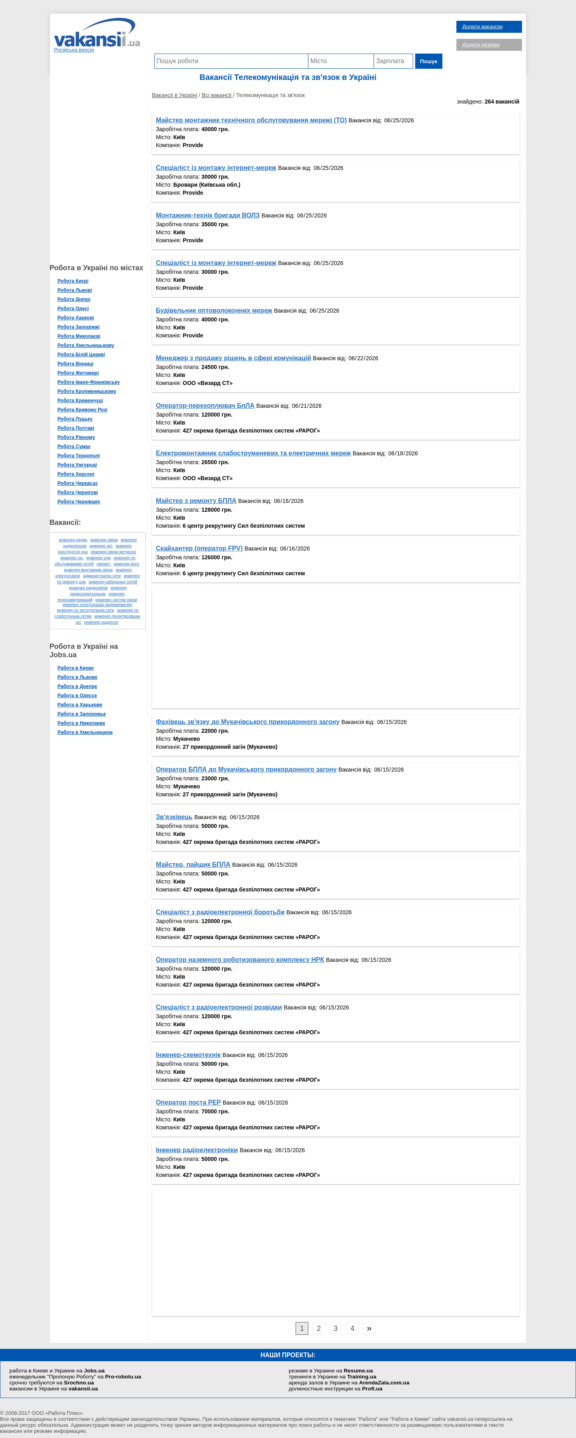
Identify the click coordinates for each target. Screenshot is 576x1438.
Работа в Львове (80, 677)
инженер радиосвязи (91, 588)
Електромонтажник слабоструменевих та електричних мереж (256, 453)
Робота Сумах (76, 446)
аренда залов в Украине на (349, 1383)
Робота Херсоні (78, 474)
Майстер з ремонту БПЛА (198, 500)
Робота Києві (75, 281)
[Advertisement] (298, 36)
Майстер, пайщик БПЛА (195, 864)
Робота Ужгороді (80, 465)
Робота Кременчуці (83, 400)
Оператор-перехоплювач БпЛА (207, 405)
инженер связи (106, 540)
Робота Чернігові (80, 492)
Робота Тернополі (81, 456)
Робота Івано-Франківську (91, 382)
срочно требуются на (52, 1383)
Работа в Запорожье (84, 714)
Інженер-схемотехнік (190, 1054)
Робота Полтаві (78, 428)
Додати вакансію (482, 27)
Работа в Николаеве (84, 723)
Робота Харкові (78, 318)
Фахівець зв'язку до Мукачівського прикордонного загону (250, 721)
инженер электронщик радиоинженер (100, 604)
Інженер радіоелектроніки (199, 1150)
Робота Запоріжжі (81, 327)
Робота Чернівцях (81, 502)
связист (106, 564)
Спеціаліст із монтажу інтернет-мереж (218, 167)
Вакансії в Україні (177, 95)
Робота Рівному (79, 437)
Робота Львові (77, 290)
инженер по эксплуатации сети (88, 610)
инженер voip (101, 558)
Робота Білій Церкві (84, 354)
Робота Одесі (76, 308)
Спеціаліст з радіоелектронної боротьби (222, 912)
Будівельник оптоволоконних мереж (216, 310)
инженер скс (74, 558)
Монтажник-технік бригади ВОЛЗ (210, 215)
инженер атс (103, 546)
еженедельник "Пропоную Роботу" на (75, 1377)
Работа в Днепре (80, 686)
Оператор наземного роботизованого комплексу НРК (242, 959)
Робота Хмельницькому (88, 345)
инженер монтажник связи (90, 570)
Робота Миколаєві (81, 336)
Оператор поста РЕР (191, 1102)
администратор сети (104, 576)
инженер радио (76, 540)
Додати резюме (481, 45)
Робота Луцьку (77, 419)
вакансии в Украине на (54, 1389)
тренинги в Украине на (332, 1377)
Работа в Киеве (78, 668)
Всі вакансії (220, 95)
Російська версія (74, 50)
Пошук (429, 61)
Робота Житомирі (80, 373)
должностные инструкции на (335, 1389)
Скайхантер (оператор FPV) (201, 548)
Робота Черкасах (80, 483)
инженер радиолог (104, 622)
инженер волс (129, 564)
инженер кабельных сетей (115, 582)
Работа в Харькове (82, 705)
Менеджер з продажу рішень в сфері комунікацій (236, 358)
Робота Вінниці (78, 364)
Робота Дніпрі (76, 299)
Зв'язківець (176, 817)
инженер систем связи (119, 600)
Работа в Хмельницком (87, 732)
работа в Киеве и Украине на (57, 1371)
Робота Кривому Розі (85, 410)
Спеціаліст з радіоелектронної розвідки (221, 1007)
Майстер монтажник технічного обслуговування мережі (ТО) (253, 120)
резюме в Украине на (331, 1371)
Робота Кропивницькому (89, 391)
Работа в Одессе (80, 695)
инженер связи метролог (116, 552)
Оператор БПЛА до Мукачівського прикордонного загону (248, 769)
